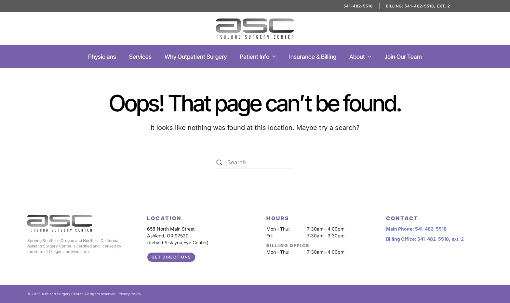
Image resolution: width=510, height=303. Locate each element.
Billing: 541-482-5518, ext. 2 (418, 6)
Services (140, 56)
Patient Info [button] (258, 56)
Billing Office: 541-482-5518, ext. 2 (425, 239)
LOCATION (164, 218)
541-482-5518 (358, 6)
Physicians (102, 56)
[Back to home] (255, 29)
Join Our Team (403, 56)
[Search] (255, 162)
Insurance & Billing (312, 56)
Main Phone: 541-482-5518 (416, 229)
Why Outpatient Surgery (196, 56)
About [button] (360, 56)
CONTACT (402, 218)
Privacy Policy (129, 294)
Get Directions (171, 257)
